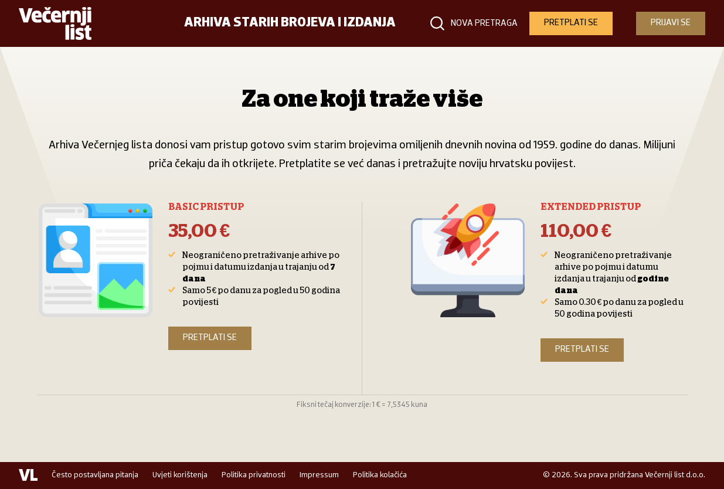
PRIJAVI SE (671, 23)
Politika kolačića (380, 475)
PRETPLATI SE (571, 23)
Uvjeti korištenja (180, 475)
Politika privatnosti (253, 475)
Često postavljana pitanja (95, 475)
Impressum (319, 475)
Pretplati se (210, 337)
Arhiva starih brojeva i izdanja (290, 23)
